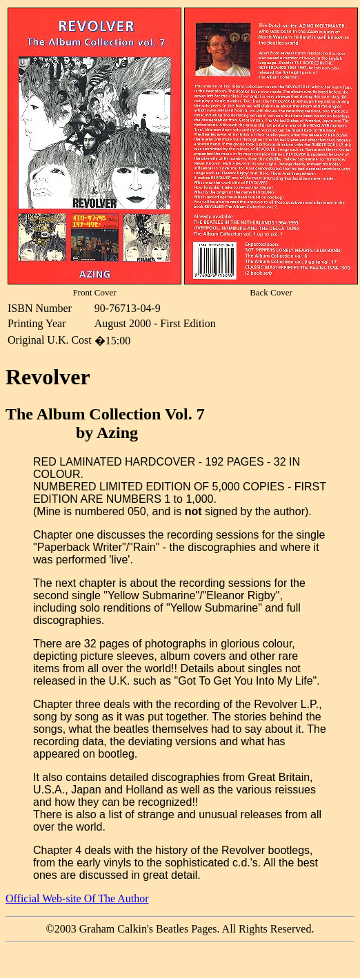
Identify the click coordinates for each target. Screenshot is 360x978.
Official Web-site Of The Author (77, 898)
